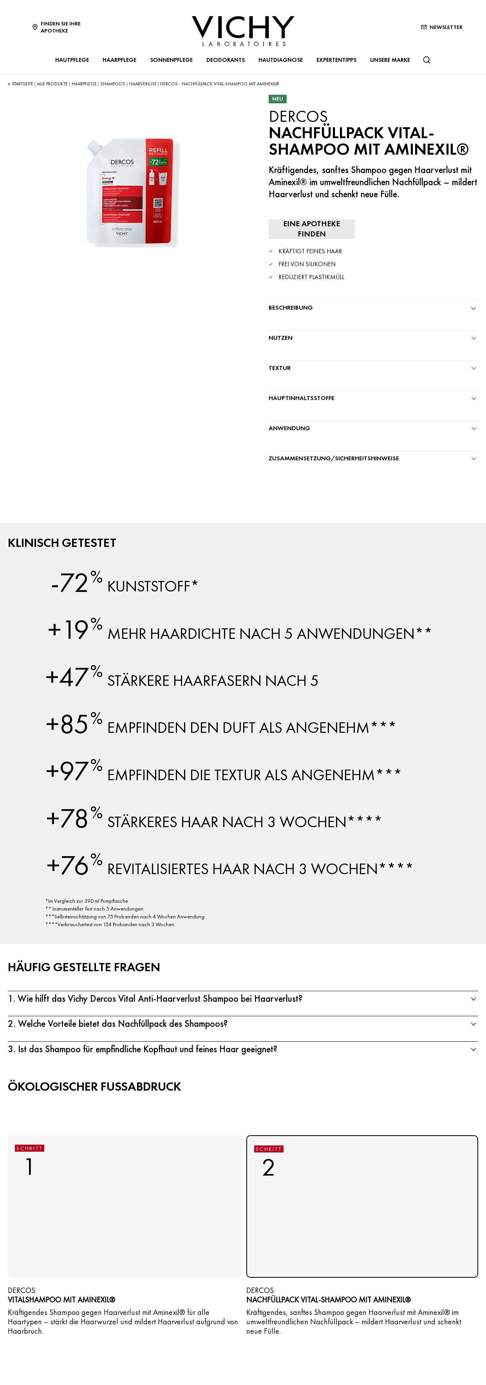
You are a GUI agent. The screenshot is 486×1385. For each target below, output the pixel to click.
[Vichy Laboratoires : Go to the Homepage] (243, 31)
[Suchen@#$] (426, 60)
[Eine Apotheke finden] (312, 229)
